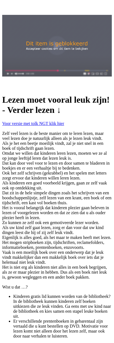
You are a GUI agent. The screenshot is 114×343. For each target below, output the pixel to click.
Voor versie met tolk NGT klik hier (33, 123)
